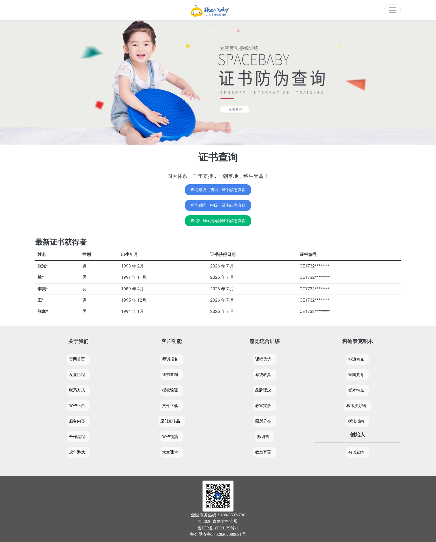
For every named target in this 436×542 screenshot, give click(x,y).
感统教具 (263, 374)
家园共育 (356, 374)
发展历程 (77, 374)
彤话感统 (356, 452)
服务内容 (77, 421)
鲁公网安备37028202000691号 (218, 534)
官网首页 (77, 359)
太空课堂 (170, 452)
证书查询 (170, 374)
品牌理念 (263, 390)
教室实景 (263, 405)
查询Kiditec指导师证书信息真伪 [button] (218, 220)
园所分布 (263, 421)
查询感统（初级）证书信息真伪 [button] (218, 189)
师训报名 (170, 359)
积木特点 (356, 390)
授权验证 (170, 390)
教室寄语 (263, 452)
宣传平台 (77, 405)
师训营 (263, 436)
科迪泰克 (356, 359)
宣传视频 (170, 436)
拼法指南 (356, 421)
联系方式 (77, 390)
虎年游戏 (77, 452)
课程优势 (263, 359)
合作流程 (77, 436)
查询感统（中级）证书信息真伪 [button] (218, 205)
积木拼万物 (356, 405)
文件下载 (170, 405)
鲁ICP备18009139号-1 (218, 527)
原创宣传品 (170, 421)
